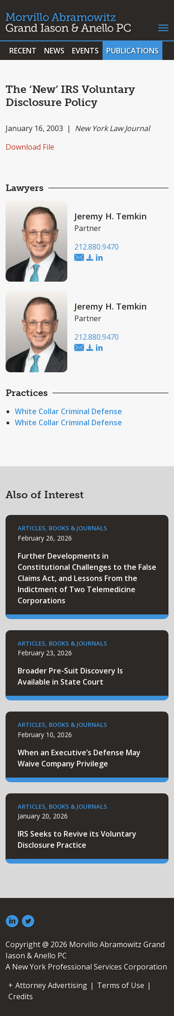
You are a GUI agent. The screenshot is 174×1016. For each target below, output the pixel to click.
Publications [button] (132, 51)
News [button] (54, 51)
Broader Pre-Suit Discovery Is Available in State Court (70, 676)
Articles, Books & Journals (62, 528)
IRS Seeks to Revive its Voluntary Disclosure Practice (77, 839)
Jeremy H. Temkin (110, 216)
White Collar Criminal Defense (68, 411)
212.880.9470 (96, 247)
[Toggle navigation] (163, 27)
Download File (30, 147)
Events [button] (85, 51)
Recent (23, 51)
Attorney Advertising (51, 985)
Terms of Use (120, 985)
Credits (20, 996)
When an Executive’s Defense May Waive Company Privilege (79, 758)
